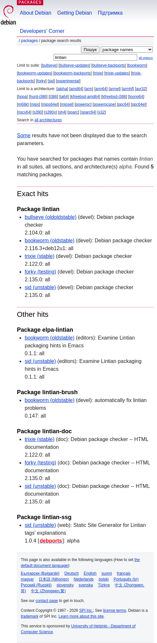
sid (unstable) (40, 287)
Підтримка (110, 13)
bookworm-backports (72, 73)
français (124, 573)
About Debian (35, 13)
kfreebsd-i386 (114, 96)
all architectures (48, 120)
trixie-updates (117, 73)
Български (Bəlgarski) (40, 573)
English (90, 573)
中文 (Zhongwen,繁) (48, 591)
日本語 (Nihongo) (54, 579)
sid (51, 81)
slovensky (65, 585)
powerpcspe (104, 104)
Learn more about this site (81, 616)
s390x (50, 112)
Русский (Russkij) (36, 585)
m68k (22, 104)
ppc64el (139, 104)
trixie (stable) (40, 256)
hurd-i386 (38, 96)
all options (146, 58)
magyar (27, 579)
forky (41, 81)
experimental (68, 81)
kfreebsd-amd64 (85, 96)
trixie (98, 73)
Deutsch (71, 573)
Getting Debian (74, 13)
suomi (106, 573)
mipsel (66, 104)
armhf (128, 89)
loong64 (136, 96)
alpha (62, 89)
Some (24, 135)
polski (103, 579)
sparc (73, 112)
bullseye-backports (108, 65)
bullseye (49, 65)
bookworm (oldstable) (49, 240)
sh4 (62, 112)
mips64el (50, 104)
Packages (29, 40)
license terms (114, 610)
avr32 (141, 89)
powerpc (83, 104)
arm (88, 89)
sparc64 (88, 112)
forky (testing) (40, 272)
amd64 (76, 89)
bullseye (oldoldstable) (50, 217)
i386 (53, 96)
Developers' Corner (42, 31)
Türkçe (104, 585)
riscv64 (24, 112)
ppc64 (123, 104)
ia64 (64, 96)
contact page (46, 600)
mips (35, 104)
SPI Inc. (86, 610)
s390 (37, 112)
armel (115, 89)
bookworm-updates (34, 73)
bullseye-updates (74, 65)
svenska (86, 585)
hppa (22, 96)
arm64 (101, 89)
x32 (101, 112)
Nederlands (84, 579)
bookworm (137, 65)
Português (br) (125, 579)
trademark (29, 616)
